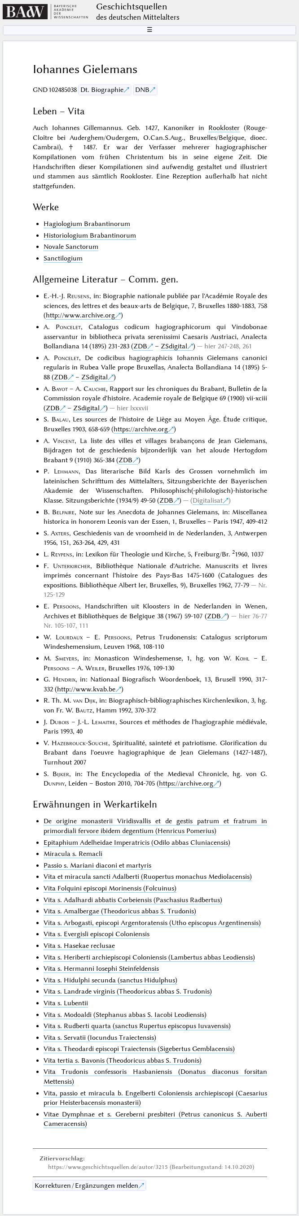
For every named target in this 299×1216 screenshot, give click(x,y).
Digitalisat (208, 500)
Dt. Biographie (101, 90)
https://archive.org (141, 429)
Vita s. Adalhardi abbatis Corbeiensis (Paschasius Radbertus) (133, 900)
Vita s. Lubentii (66, 1003)
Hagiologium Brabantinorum (87, 224)
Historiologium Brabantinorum (90, 235)
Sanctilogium (63, 258)
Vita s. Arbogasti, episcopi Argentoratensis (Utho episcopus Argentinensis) (152, 923)
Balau (60, 419)
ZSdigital (174, 346)
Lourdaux (69, 637)
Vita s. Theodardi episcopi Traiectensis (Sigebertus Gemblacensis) (139, 1049)
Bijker (61, 774)
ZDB (140, 346)
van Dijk (84, 700)
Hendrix (64, 679)
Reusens (78, 296)
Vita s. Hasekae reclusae (79, 946)
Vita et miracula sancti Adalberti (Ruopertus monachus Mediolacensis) (148, 877)
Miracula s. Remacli (73, 854)
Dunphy (54, 783)
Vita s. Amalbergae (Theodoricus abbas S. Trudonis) (120, 911)
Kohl (242, 658)
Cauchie (95, 389)
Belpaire (63, 512)
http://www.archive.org (80, 315)
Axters (60, 533)
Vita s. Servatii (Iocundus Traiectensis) (100, 1038)
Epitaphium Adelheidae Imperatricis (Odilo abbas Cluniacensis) (137, 842)
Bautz (83, 710)
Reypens (61, 554)
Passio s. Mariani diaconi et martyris (97, 865)
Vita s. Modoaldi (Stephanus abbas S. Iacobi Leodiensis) (125, 1015)
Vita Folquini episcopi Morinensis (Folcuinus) (110, 888)
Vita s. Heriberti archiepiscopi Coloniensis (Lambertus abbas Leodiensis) (149, 957)
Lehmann (66, 471)
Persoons (66, 606)
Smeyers (66, 658)
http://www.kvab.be (86, 689)
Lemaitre (103, 722)
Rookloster (224, 128)
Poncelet (68, 327)
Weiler (95, 668)
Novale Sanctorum (71, 247)
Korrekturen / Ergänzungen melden (86, 1185)
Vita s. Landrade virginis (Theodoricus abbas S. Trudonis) (128, 991)
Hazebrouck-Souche (80, 743)
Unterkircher (71, 566)
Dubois (59, 722)
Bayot (60, 389)
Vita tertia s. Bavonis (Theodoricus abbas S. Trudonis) (123, 1060)
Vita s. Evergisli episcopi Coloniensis (97, 934)
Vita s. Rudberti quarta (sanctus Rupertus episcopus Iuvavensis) (137, 1026)
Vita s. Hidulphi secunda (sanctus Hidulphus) (110, 980)
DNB (142, 90)
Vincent (64, 441)
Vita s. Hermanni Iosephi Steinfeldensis (101, 968)
